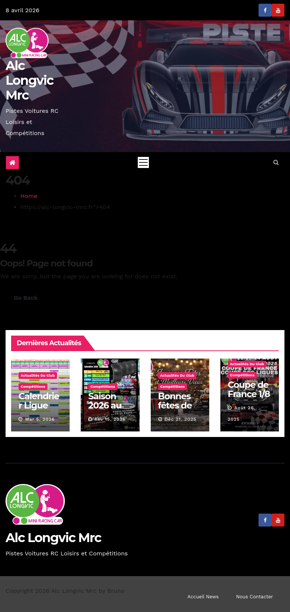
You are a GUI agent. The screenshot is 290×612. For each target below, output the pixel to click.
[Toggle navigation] (143, 162)
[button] (276, 162)
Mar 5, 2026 (40, 419)
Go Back (26, 297)
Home (28, 195)
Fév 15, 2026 (110, 419)
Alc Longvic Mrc (29, 80)
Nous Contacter (254, 596)
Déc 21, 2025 (180, 419)
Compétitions (33, 386)
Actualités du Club (38, 375)
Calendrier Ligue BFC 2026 (39, 405)
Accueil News (203, 596)
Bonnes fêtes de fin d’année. (176, 410)
